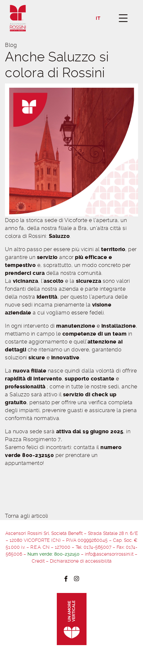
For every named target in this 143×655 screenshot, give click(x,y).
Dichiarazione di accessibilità (81, 561)
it (98, 18)
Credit (38, 561)
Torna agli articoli (26, 516)
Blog (11, 45)
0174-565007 (97, 547)
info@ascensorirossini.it (109, 554)
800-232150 (67, 554)
